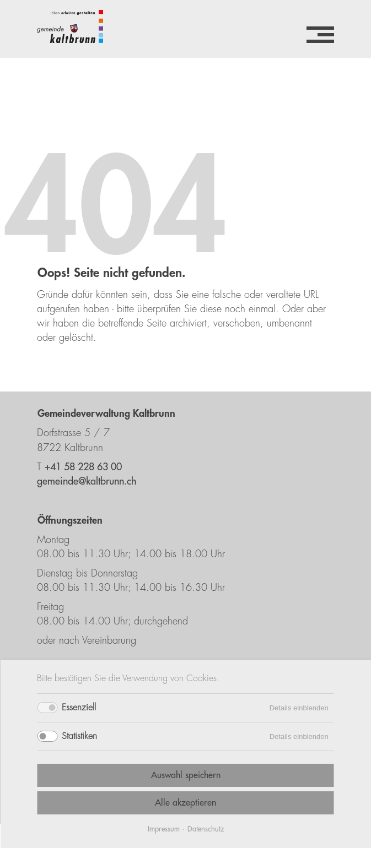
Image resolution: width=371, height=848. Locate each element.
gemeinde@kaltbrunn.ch (86, 481)
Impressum (164, 829)
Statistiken (79, 736)
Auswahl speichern (186, 775)
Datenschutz (205, 829)
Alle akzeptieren (185, 802)
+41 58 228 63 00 (83, 467)
